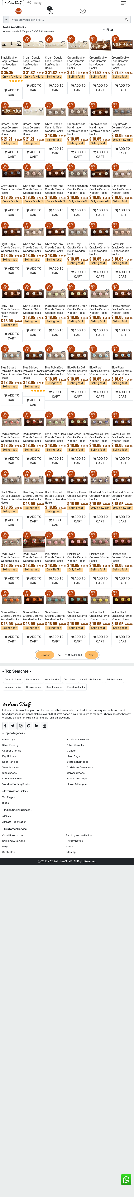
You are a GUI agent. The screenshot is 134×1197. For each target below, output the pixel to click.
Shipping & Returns (13, 840)
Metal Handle (52, 679)
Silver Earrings (10, 745)
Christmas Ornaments (80, 767)
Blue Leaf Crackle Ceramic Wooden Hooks (100, 496)
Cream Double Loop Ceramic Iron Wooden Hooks (31, 63)
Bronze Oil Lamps (77, 778)
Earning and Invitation (79, 835)
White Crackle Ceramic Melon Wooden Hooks (54, 128)
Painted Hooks (114, 679)
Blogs (5, 802)
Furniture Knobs (76, 687)
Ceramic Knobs (13, 679)
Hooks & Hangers (77, 784)
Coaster (72, 750)
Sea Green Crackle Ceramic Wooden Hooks (55, 616)
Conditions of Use (12, 835)
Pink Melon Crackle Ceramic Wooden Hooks (55, 557)
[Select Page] (61, 655)
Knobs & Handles (12, 778)
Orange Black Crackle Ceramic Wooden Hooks (11, 616)
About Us (71, 846)
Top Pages (8, 797)
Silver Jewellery (76, 745)
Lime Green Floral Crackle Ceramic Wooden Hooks (55, 437)
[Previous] (45, 655)
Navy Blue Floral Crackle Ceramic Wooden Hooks (99, 437)
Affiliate (6, 816)
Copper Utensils (11, 750)
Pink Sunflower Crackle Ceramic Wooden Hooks (99, 309)
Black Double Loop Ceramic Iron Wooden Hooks (9, 63)
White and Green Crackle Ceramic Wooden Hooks (77, 189)
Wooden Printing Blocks (16, 784)
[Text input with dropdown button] (70, 19)
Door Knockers (54, 687)
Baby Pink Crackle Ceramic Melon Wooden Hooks (122, 249)
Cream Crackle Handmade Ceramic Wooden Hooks (77, 129)
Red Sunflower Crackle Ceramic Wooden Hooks (11, 437)
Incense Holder (13, 687)
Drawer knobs (33, 687)
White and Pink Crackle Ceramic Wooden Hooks (33, 189)
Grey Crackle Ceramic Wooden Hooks (122, 128)
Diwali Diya (8, 739)
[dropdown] (6, 19)
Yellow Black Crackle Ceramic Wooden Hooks (99, 616)
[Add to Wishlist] (19, 43)
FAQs (5, 846)
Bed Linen (69, 679)
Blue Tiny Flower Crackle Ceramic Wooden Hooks (33, 496)
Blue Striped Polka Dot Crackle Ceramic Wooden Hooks (12, 373)
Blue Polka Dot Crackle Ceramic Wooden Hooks (55, 371)
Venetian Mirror (11, 767)
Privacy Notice (74, 840)
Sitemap (71, 852)
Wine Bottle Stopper (91, 679)
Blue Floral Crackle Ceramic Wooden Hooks (99, 371)
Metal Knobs (33, 679)
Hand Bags (73, 756)
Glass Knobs (9, 773)
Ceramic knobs (76, 773)
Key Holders (9, 756)
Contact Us (9, 852)
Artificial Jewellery (78, 739)
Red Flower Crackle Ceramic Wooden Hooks (11, 557)
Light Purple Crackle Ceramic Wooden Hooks (122, 189)
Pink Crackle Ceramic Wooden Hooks (99, 557)
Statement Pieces (77, 761)
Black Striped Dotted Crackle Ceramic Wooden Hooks (11, 497)
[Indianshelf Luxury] (34, 3)
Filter (108, 29)
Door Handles (10, 761)
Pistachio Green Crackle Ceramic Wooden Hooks (55, 309)
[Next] (91, 655)
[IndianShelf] (13, 3)
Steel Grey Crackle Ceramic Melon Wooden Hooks (77, 249)
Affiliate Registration (14, 821)
